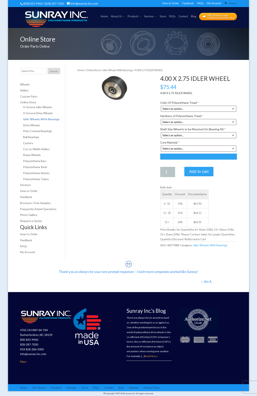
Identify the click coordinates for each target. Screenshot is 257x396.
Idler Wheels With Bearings (117, 70)
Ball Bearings (31, 137)
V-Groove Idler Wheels (37, 107)
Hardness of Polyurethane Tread (181, 116)
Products (133, 16)
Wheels (25, 84)
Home (104, 16)
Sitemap (134, 387)
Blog (193, 16)
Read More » (151, 356)
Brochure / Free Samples (35, 203)
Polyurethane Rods (35, 167)
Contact (183, 16)
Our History (39, 387)
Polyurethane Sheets (36, 173)
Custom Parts (29, 96)
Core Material (169, 142)
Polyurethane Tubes (36, 179)
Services (149, 16)
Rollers (24, 90)
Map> (23, 361)
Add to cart (199, 171)
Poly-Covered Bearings (37, 131)
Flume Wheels (32, 155)
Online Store (93, 70)
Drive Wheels (31, 125)
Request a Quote (31, 221)
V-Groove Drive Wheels (38, 113)
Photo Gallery (28, 215)
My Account (214, 3)
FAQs (200, 3)
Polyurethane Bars (34, 161)
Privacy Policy (152, 387)
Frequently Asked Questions (38, 209)
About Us (116, 16)
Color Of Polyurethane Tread (179, 102)
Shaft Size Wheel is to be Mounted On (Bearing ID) (192, 129)
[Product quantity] (167, 172)
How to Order (170, 3)
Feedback (188, 3)
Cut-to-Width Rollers (36, 149)
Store (163, 16)
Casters (28, 143)
